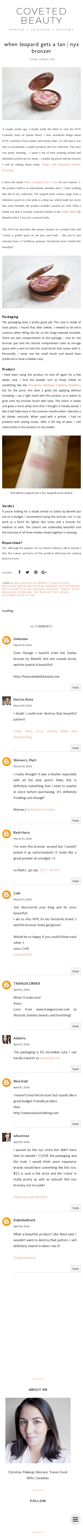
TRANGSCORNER (26, 983)
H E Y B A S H (50, 870)
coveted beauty (41, 15)
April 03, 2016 (21, 1142)
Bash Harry (21, 832)
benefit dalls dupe (53, 583)
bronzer (9, 586)
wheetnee (21, 1136)
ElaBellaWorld (24, 1220)
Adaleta (19, 1038)
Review (52, 589)
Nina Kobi (20, 1081)
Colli (16, 893)
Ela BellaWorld (24, 1258)
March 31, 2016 (22, 838)
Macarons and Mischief (30, 1197)
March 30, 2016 (22, 645)
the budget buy (46, 592)
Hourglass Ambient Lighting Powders (54, 385)
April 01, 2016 (21, 989)
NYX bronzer (69, 586)
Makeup (52, 586)
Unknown (20, 639)
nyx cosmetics (14, 589)
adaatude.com (50, 1058)
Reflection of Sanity (41, 809)
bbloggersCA (25, 583)
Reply (76, 687)
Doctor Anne (23, 699)
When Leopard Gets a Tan (41, 182)
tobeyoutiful (22, 954)
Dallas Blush (69, 211)
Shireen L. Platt (25, 760)
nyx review (36, 589)
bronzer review (31, 586)
